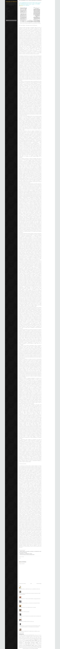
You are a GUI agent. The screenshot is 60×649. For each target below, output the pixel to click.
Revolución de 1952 (27, 647)
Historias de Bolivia (11, 1)
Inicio (31, 583)
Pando (7, 17)
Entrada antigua (38, 583)
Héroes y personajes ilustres (27, 642)
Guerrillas (38, 641)
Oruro (7, 12)
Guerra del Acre (21, 640)
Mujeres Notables (37, 645)
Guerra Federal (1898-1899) (29, 641)
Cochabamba (8, 11)
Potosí (29, 646)
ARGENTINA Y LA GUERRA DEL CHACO (26, 553)
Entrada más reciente (22, 583)
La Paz (25, 643)
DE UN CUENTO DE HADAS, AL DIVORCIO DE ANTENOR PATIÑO (29, 603)
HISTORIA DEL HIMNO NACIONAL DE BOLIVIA (26, 621)
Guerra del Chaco (30, 640)
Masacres (21, 645)
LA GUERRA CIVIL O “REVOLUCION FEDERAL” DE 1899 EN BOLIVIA (29, 598)
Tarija (7, 13)
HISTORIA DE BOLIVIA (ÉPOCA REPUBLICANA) (27, 554)
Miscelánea (28, 645)
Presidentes (34, 646)
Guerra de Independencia (34, 639)
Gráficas (36, 638)
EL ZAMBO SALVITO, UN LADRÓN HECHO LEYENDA (27, 607)
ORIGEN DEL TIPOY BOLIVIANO (24, 611)
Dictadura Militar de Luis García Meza (33, 637)
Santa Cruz (7, 10)
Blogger (36, 648)
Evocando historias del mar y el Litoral (26, 638)
